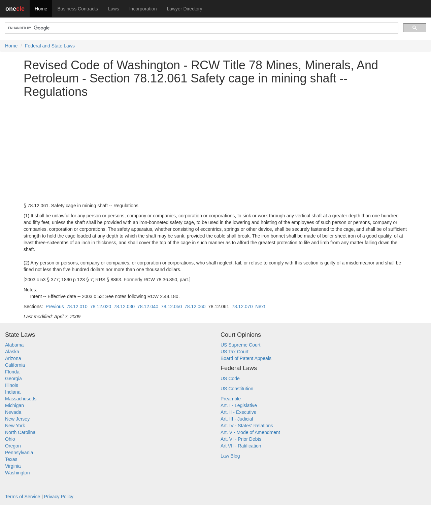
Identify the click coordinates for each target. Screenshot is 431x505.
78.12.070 (242, 306)
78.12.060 (195, 306)
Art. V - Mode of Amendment (250, 432)
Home (41, 8)
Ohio (10, 439)
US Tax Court (234, 351)
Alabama (14, 345)
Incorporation (143, 8)
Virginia (13, 466)
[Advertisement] (215, 150)
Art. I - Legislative (239, 405)
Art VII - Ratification (241, 445)
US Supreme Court (240, 345)
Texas (11, 459)
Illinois (11, 385)
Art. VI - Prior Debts (241, 439)
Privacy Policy (58, 496)
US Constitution (237, 388)
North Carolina (20, 432)
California (15, 365)
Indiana (13, 392)
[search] (201, 28)
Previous (54, 306)
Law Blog (230, 456)
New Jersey (17, 419)
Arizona (13, 358)
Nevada (13, 412)
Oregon (13, 445)
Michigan (14, 405)
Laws (113, 8)
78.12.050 (171, 306)
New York (15, 425)
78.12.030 (124, 306)
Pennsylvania (19, 452)
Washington (17, 472)
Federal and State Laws (50, 45)
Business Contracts (77, 8)
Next (260, 306)
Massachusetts (20, 398)
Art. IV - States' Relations (247, 425)
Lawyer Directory (184, 8)
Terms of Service (22, 496)
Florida (12, 371)
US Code (230, 378)
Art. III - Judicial (237, 419)
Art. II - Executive (239, 412)
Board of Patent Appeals (246, 358)
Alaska (12, 351)
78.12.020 (100, 306)
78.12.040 (147, 306)
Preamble (231, 398)
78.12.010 (77, 306)
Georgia (13, 378)
